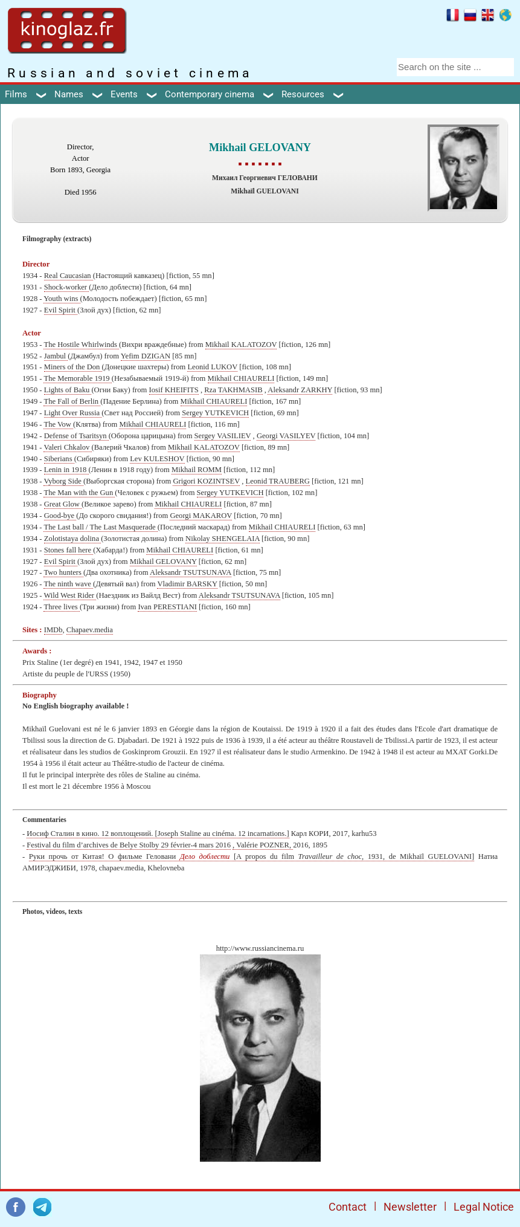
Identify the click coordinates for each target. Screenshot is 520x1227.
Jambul (56, 356)
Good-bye (60, 515)
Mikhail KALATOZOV (241, 344)
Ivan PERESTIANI (167, 607)
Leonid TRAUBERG (278, 481)
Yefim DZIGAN (145, 356)
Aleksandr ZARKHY (300, 390)
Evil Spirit (60, 310)
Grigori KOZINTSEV (206, 481)
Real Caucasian (68, 275)
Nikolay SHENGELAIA (222, 538)
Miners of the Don (73, 367)
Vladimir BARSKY (187, 584)
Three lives (61, 607)
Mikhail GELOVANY (163, 561)
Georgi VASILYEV (286, 436)
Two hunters (63, 572)
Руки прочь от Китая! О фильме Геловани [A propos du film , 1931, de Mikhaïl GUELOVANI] (252, 856)
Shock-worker (66, 287)
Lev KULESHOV (157, 459)
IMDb (53, 630)
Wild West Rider (69, 595)
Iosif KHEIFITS (174, 390)
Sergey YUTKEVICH (215, 413)
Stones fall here (68, 550)
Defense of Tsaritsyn (76, 436)
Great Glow (63, 504)
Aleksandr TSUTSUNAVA (190, 572)
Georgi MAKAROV (201, 515)
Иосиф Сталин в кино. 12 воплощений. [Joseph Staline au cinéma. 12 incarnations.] (158, 833)
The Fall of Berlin (71, 401)
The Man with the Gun (79, 492)
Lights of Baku (68, 390)
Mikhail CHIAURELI (241, 378)
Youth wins (61, 298)
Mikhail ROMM (197, 469)
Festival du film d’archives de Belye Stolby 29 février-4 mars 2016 (129, 845)
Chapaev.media (89, 630)
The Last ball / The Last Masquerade (100, 527)
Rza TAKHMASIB (233, 390)
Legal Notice (484, 1206)
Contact (348, 1206)
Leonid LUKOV (212, 367)
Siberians (59, 459)
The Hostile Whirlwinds (81, 344)
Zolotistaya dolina (72, 538)
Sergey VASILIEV (222, 436)
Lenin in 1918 (66, 469)
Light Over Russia (73, 413)
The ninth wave (67, 584)
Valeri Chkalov (67, 447)
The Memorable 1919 (77, 378)
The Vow (58, 424)
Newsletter (410, 1206)
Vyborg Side (63, 481)
